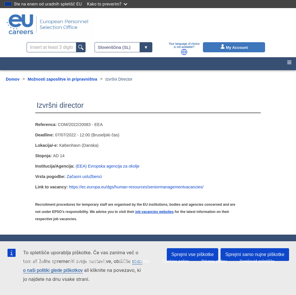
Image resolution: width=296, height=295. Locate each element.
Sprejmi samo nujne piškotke (254, 254)
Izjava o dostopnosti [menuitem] (88, 261)
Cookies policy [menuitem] (175, 261)
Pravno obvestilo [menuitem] (134, 261)
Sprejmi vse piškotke (192, 254)
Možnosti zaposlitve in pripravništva (62, 79)
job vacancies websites (154, 212)
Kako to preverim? (107, 3)
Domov (12, 79)
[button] (184, 52)
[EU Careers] (47, 24)
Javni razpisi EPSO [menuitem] (39, 261)
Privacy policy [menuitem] (214, 261)
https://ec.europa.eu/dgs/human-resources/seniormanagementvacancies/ (136, 187)
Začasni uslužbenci (84, 176)
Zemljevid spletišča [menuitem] (257, 261)
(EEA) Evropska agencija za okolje (108, 166)
